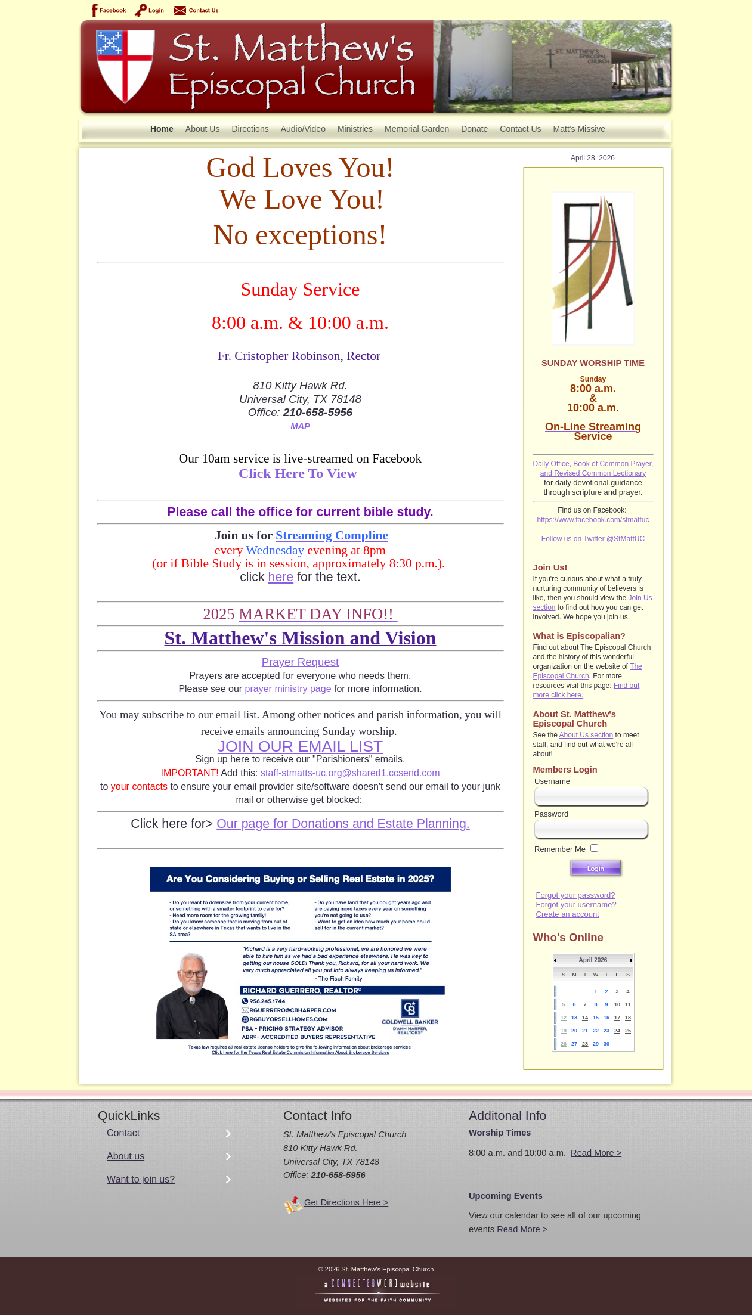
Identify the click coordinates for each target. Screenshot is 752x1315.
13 (574, 1018)
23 (606, 1031)
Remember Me (560, 849)
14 (585, 1018)
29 (596, 1044)
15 (596, 1018)
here (281, 577)
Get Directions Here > (346, 1202)
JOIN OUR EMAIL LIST (300, 746)
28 (585, 1044)
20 (574, 1031)
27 (574, 1044)
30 (606, 1044)
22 (596, 1031)
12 (564, 1018)
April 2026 (593, 960)
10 (617, 1004)
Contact (123, 1133)
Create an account (567, 914)
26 (564, 1044)
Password (551, 814)
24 (617, 1031)
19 (564, 1031)
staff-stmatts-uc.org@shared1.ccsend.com (350, 773)
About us (125, 1156)
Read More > (596, 1153)
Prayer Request (300, 662)
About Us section (586, 735)
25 (628, 1031)
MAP (300, 426)
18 (628, 1018)
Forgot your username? (576, 904)
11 (628, 1004)
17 (617, 1018)
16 (606, 1018)
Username (552, 781)
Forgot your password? (575, 895)
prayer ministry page (288, 689)
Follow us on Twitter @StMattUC (593, 539)
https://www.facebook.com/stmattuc (593, 520)
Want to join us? (141, 1179)
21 (585, 1031)
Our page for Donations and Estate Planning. (342, 824)
